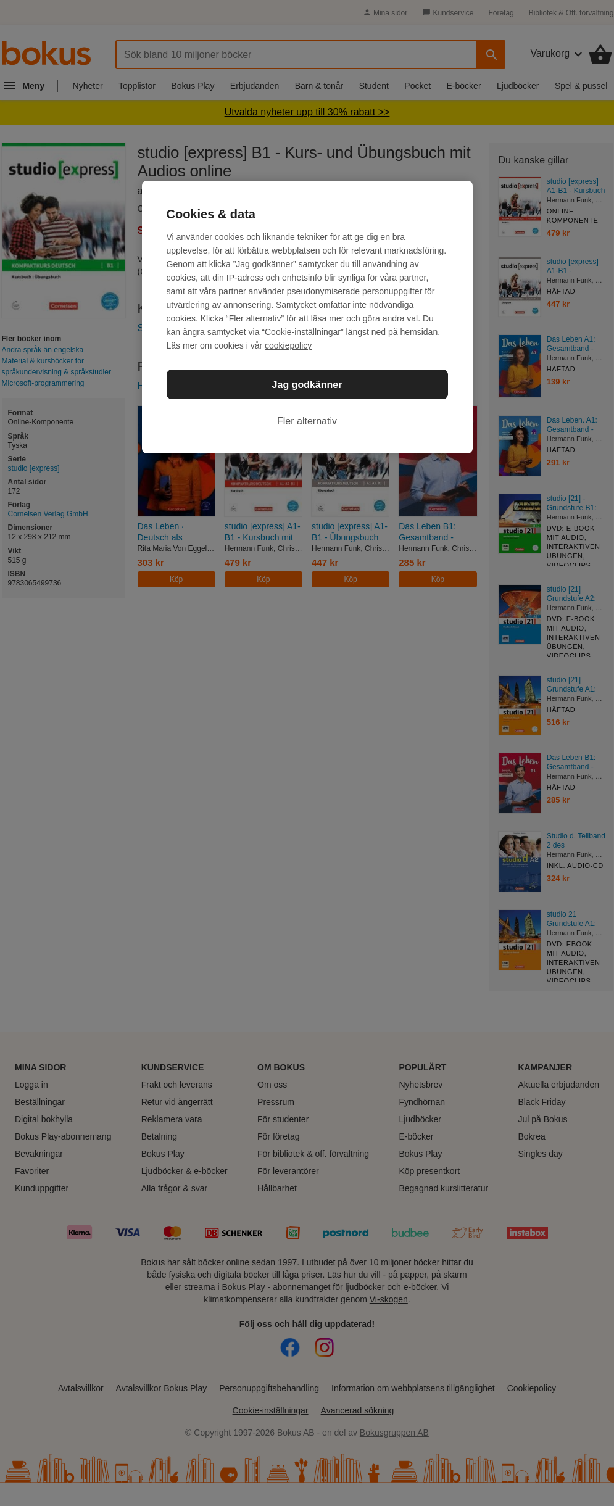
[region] (307, 317)
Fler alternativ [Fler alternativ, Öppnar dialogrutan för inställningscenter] (307, 421)
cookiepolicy (288, 345)
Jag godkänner (307, 384)
